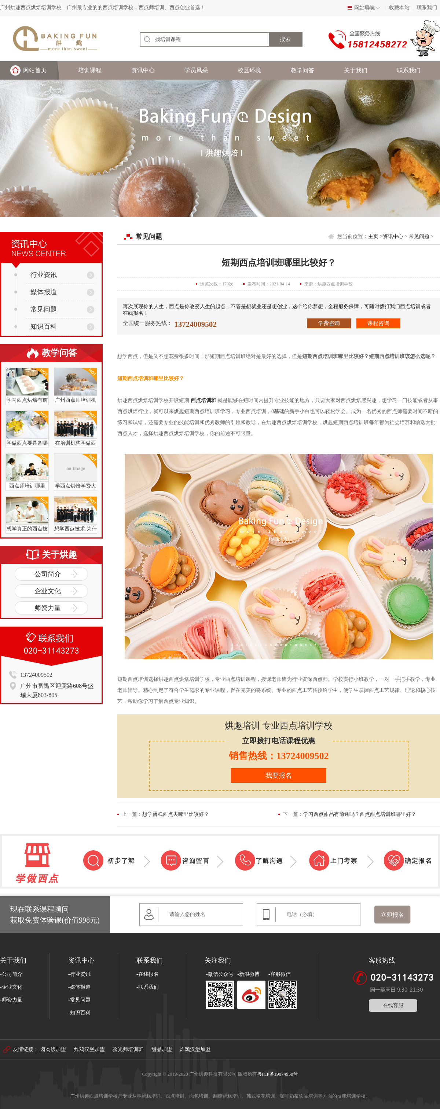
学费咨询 (329, 323)
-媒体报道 (79, 987)
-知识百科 (79, 1012)
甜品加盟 (161, 1049)
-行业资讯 (79, 974)
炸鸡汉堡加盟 (89, 1049)
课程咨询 (378, 323)
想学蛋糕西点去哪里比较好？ (175, 814)
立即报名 (392, 915)
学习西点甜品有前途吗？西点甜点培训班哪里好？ (359, 814)
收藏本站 (399, 7)
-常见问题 (79, 1000)
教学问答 (302, 70)
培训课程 (90, 70)
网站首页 (35, 70)
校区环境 (249, 70)
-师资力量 (11, 1000)
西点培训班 (203, 400)
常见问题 (35, 309)
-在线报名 (147, 974)
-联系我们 (147, 987)
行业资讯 (35, 274)
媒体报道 (35, 292)
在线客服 (393, 1005)
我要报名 (278, 775)
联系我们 (427, 7)
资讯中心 (143, 70)
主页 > (375, 236)
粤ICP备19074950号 (277, 1074)
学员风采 (196, 70)
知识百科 (35, 326)
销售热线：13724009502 (279, 756)
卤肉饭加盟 (53, 1049)
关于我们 (355, 70)
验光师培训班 (128, 1049)
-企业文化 (11, 987)
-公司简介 (11, 974)
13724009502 (195, 324)
